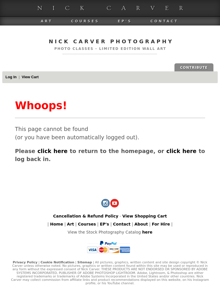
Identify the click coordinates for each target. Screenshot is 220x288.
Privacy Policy (25, 262)
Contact (164, 21)
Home (56, 224)
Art (46, 21)
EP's (125, 21)
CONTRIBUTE (194, 68)
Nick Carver (115, 8)
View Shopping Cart (144, 216)
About (141, 224)
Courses (85, 21)
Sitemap (84, 262)
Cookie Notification (57, 262)
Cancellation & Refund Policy (85, 216)
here (147, 232)
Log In (11, 77)
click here (53, 151)
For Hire (161, 224)
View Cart (30, 77)
